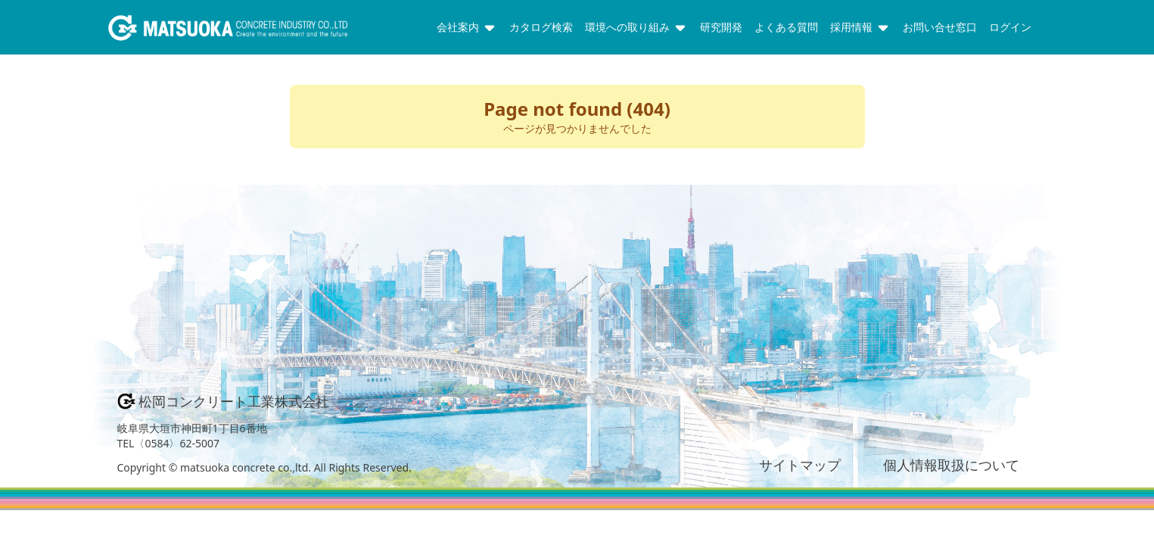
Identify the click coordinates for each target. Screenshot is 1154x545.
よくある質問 (786, 27)
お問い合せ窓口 (940, 27)
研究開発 (721, 27)
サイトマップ (800, 465)
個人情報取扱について (951, 465)
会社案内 (467, 27)
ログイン (1010, 27)
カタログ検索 (541, 27)
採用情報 (860, 27)
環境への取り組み (636, 27)
